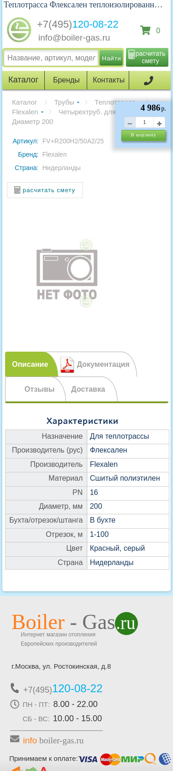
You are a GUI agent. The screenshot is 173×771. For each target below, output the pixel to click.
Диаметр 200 (32, 121)
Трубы (64, 102)
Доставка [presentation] (88, 389)
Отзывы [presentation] (39, 389)
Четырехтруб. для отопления (105, 112)
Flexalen (25, 112)
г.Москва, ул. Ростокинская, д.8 (61, 666)
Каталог (24, 102)
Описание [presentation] (30, 364)
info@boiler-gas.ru (74, 37)
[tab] (31, 364)
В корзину (143, 134)
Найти (111, 58)
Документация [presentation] (103, 364)
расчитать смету (151, 57)
